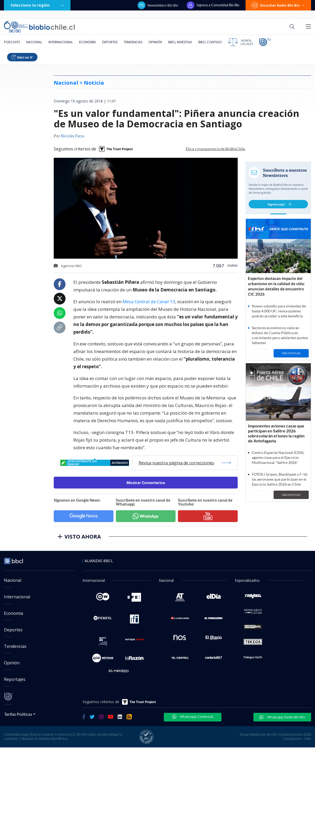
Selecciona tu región (37, 5)
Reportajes (14, 679)
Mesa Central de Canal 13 (148, 301)
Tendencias (133, 42)
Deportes (109, 42)
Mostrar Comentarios (146, 482)
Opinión (155, 42)
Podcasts (12, 42)
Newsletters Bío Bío (158, 5)
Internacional (60, 42)
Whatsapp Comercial (192, 716)
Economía (87, 42)
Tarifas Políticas (18, 714)
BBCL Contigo (210, 42)
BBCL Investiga (180, 42)
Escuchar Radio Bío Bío (278, 5)
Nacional (34, 42)
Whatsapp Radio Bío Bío (282, 717)
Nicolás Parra (72, 136)
